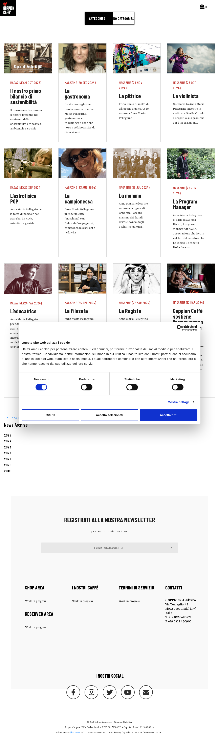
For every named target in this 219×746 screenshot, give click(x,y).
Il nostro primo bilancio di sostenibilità (25, 102)
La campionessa (79, 204)
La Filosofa (76, 316)
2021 (7, 464)
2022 (7, 458)
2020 (7, 470)
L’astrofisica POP (23, 204)
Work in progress (35, 607)
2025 (7, 441)
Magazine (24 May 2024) (26, 308)
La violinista (186, 101)
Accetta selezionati (109, 415)
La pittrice (130, 101)
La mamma (130, 201)
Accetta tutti (168, 415)
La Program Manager (185, 209)
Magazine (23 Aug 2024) (80, 193)
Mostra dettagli (179, 402)
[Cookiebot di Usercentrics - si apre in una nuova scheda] (179, 328)
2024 (8, 446)
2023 (7, 452)
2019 (7, 476)
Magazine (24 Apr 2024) (80, 308)
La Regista (130, 316)
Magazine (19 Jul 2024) (134, 193)
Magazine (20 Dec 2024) (80, 88)
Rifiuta (50, 415)
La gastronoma (77, 99)
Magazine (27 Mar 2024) (134, 308)
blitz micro (75, 738)
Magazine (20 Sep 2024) (25, 193)
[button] (109, 553)
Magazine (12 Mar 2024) (188, 308)
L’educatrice (23, 316)
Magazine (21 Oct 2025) (25, 88)
